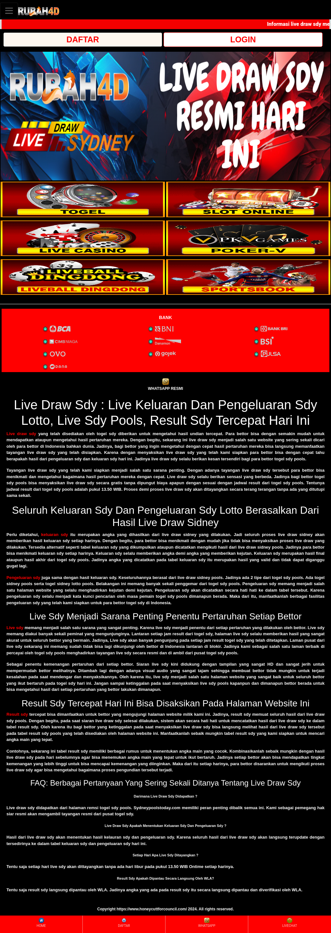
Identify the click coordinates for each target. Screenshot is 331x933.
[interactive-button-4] (248, 238)
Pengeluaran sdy (23, 577)
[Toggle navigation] (9, 10)
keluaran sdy (54, 534)
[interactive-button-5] (83, 277)
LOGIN (243, 39)
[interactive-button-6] (248, 277)
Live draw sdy (21, 433)
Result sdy (17, 714)
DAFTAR (83, 39)
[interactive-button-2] (248, 199)
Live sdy (14, 627)
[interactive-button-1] (83, 199)
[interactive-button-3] (83, 238)
